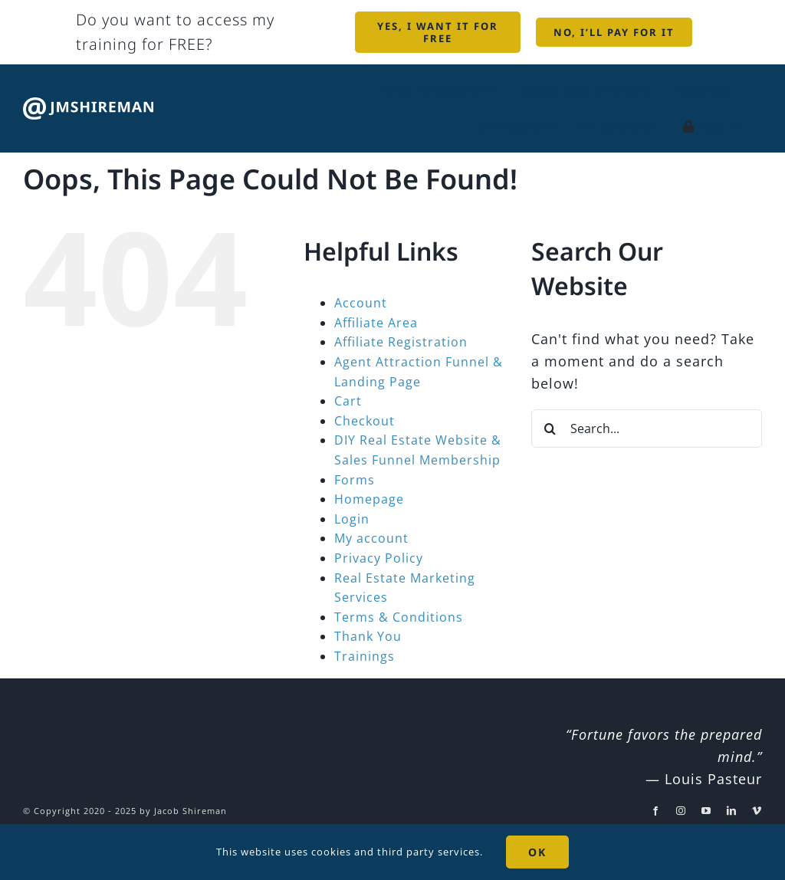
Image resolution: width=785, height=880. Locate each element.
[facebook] (656, 811)
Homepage (369, 499)
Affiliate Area (376, 322)
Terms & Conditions (398, 617)
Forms (354, 479)
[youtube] (706, 811)
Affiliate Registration (401, 341)
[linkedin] (732, 811)
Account (360, 302)
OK (537, 852)
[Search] (550, 428)
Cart (348, 400)
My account (371, 538)
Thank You (368, 636)
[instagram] (681, 811)
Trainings (364, 656)
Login (352, 519)
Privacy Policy (378, 558)
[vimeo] (757, 811)
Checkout (364, 420)
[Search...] (646, 428)
